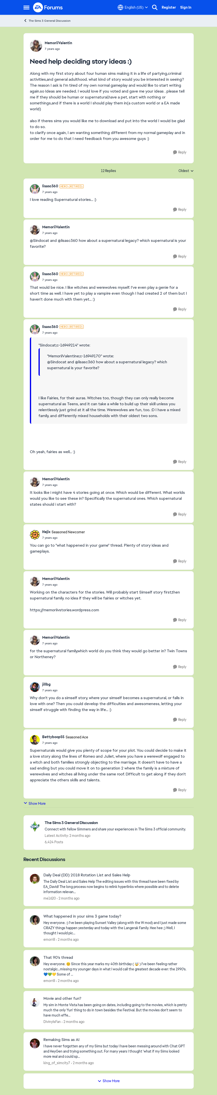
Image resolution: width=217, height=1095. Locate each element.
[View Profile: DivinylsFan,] (35, 1002)
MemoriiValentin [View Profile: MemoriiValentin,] (58, 43)
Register (169, 7)
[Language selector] (133, 7)
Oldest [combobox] (186, 171)
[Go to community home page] (48, 7)
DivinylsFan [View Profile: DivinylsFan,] (52, 1021)
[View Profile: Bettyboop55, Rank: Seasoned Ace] (35, 740)
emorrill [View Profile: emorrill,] (49, 939)
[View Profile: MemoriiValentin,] (36, 45)
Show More (34, 803)
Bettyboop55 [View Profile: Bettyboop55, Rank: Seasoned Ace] (53, 737)
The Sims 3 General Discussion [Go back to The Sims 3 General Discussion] (47, 21)
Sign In (185, 7)
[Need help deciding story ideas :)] (63, 192)
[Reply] (179, 152)
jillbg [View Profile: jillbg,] (46, 684)
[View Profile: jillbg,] (35, 687)
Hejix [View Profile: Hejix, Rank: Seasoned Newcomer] (46, 532)
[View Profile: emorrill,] (35, 920)
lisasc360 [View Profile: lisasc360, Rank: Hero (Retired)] (50, 186)
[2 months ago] (68, 898)
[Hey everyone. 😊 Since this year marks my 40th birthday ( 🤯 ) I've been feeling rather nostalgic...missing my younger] (115, 969)
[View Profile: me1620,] (35, 879)
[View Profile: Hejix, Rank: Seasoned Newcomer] (35, 535)
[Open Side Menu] (26, 7)
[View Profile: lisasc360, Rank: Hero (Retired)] (35, 189)
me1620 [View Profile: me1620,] (49, 898)
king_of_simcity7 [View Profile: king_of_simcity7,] (56, 1063)
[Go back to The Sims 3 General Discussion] (115, 823)
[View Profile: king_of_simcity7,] (35, 1043)
